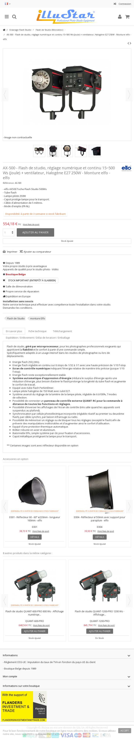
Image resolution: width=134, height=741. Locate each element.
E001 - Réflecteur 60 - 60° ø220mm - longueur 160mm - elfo (34, 518)
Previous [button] (4, 506)
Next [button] (129, 506)
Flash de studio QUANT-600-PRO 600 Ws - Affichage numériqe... (35, 613)
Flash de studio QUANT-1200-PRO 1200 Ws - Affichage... (99, 613)
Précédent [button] (5, 94)
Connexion (124, 4)
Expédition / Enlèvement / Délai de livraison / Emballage (38, 337)
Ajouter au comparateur (37, 251)
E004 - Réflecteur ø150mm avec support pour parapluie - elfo (99, 518)
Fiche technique (38, 331)
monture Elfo (37, 318)
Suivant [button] (129, 94)
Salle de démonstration (19, 286)
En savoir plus (14, 331)
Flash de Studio (16, 318)
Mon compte (10, 676)
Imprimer (11, 251)
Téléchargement (62, 331)
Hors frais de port (31, 224)
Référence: (8, 182)
